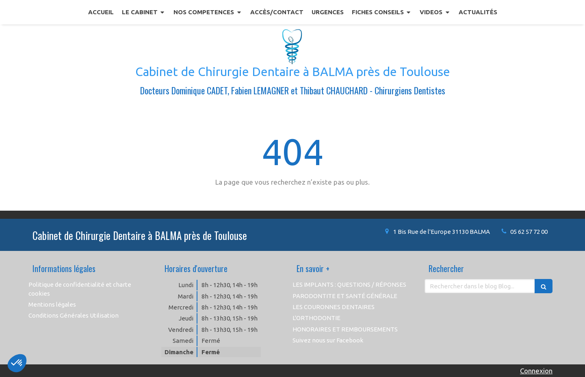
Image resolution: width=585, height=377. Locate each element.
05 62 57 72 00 (529, 231)
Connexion (536, 371)
